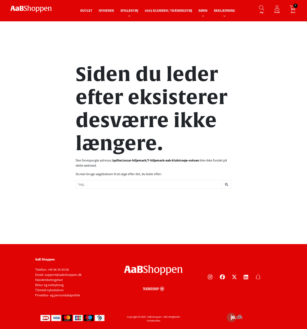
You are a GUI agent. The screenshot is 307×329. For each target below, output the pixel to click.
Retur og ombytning (49, 285)
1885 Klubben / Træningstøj (168, 10)
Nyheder (106, 10)
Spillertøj (129, 10)
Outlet (86, 10)
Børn (202, 10)
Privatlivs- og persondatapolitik (57, 295)
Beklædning (224, 10)
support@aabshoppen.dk (63, 275)
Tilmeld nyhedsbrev (49, 290)
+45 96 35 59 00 (58, 270)
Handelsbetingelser (49, 280)
